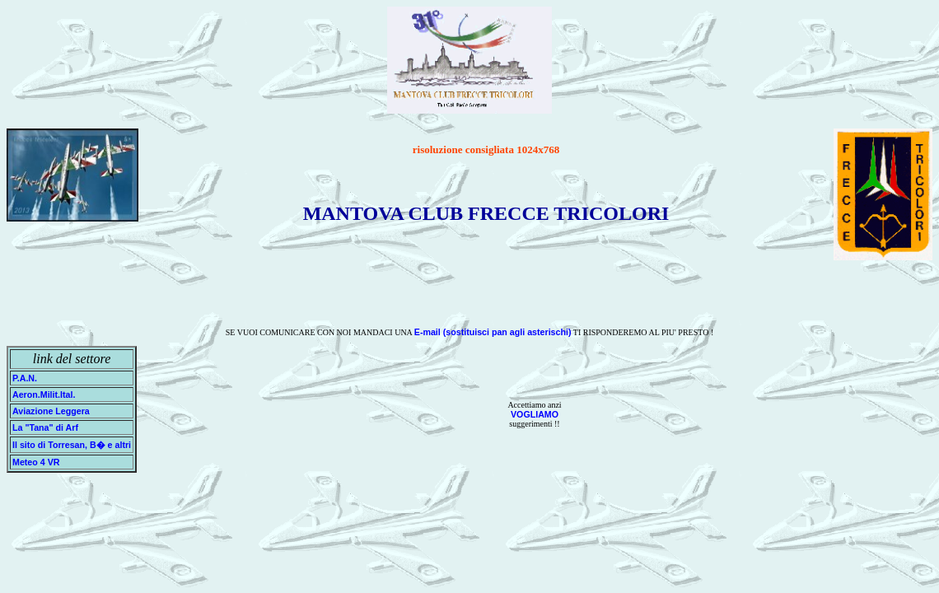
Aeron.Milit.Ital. (43, 394)
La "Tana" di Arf (45, 427)
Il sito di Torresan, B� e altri (71, 445)
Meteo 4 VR (35, 462)
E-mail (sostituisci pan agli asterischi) (493, 332)
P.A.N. (28, 378)
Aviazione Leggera (51, 411)
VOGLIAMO (534, 414)
